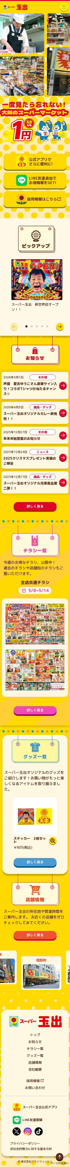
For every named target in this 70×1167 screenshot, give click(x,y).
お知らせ (35, 1041)
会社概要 (35, 1069)
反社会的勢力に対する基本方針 (31, 1149)
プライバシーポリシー (25, 1143)
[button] (59, 326)
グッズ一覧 (35, 1055)
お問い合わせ (35, 1087)
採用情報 (35, 1081)
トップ (35, 1035)
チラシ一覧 (35, 1048)
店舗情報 (35, 1062)
